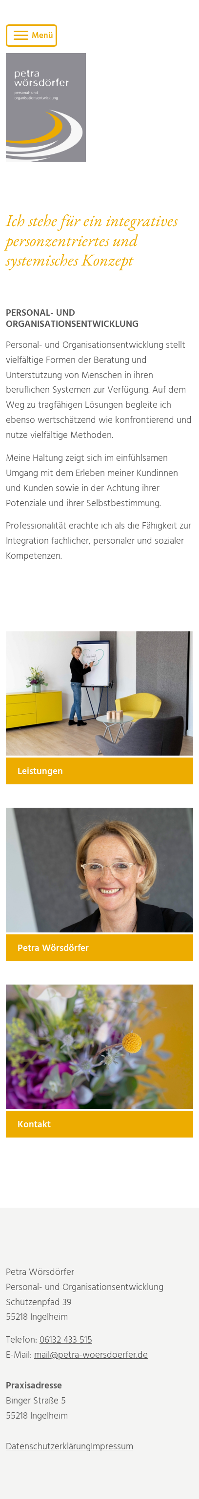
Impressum (112, 1448)
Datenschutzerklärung (48, 1448)
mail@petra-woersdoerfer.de (91, 1356)
